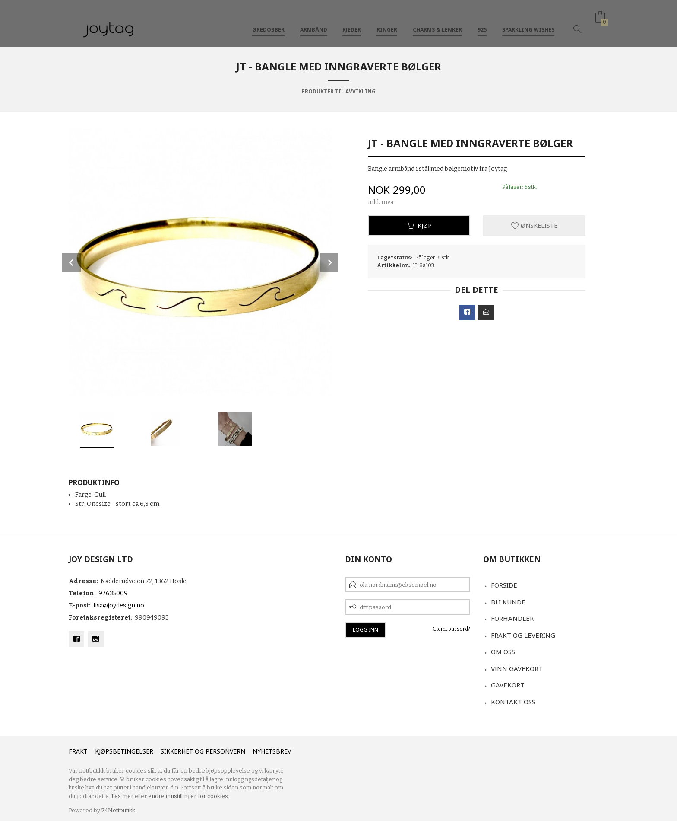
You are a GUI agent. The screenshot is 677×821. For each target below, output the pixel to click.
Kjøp (419, 225)
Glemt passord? (451, 629)
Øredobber (268, 21)
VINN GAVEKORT (517, 668)
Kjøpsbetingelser (124, 751)
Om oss (503, 651)
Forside (504, 585)
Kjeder (351, 21)
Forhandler (512, 618)
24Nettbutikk (118, 810)
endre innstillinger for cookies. (188, 796)
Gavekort (508, 684)
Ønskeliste (534, 225)
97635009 (113, 593)
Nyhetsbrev (272, 751)
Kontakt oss (513, 701)
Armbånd (313, 21)
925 (482, 21)
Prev (71, 262)
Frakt (78, 751)
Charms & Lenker (437, 21)
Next (329, 262)
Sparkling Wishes (528, 21)
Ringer (386, 21)
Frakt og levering (523, 635)
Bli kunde (508, 601)
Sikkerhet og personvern (203, 751)
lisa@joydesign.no (118, 605)
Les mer (122, 796)
